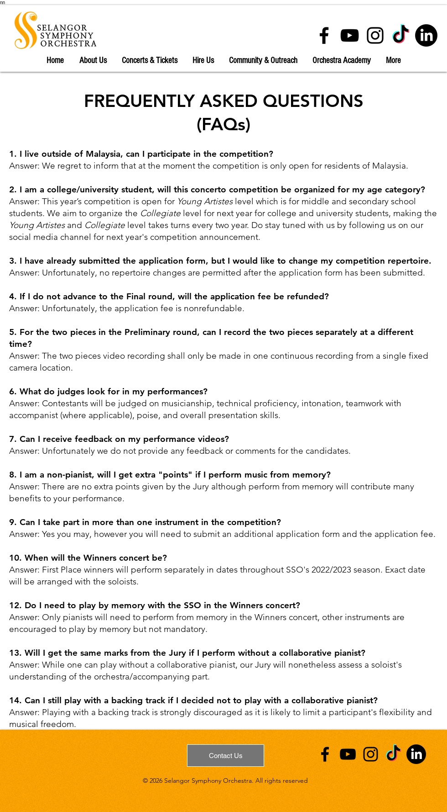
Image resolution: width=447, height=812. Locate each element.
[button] (93, 60)
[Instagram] (375, 35)
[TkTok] (393, 754)
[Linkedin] (426, 35)
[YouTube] (349, 35)
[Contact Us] (225, 755)
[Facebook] (324, 35)
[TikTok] (401, 35)
